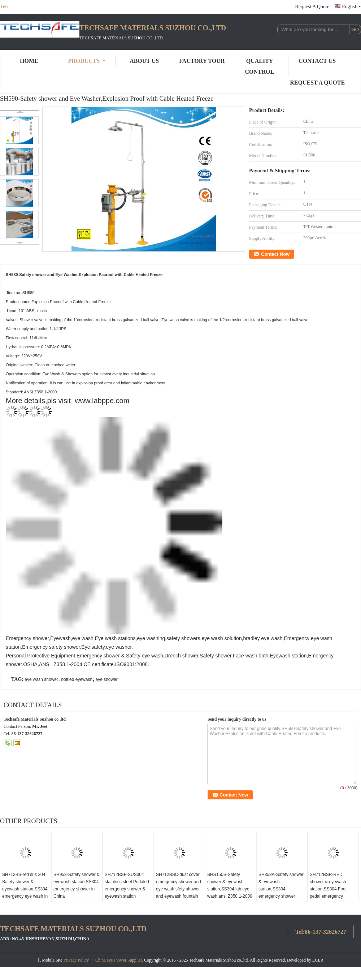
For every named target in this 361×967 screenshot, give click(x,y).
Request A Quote (312, 6)
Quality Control (259, 66)
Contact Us (317, 61)
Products (86, 61)
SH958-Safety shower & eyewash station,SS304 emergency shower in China (76, 885)
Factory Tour (202, 61)
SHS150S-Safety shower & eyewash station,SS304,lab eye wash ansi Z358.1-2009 (229, 885)
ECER (317, 960)
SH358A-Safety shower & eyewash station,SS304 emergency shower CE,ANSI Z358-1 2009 (281, 889)
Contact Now (275, 254)
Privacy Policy (76, 960)
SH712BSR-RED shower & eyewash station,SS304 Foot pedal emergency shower (328, 889)
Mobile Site (50, 960)
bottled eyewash (76, 679)
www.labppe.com (102, 401)
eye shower (106, 679)
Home (29, 61)
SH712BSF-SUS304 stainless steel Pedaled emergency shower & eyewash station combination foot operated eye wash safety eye (127, 896)
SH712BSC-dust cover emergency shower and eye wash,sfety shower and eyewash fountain (178, 885)
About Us (144, 61)
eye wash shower (41, 679)
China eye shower (110, 960)
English (351, 6)
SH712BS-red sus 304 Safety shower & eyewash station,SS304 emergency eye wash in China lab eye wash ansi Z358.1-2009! (25, 892)
